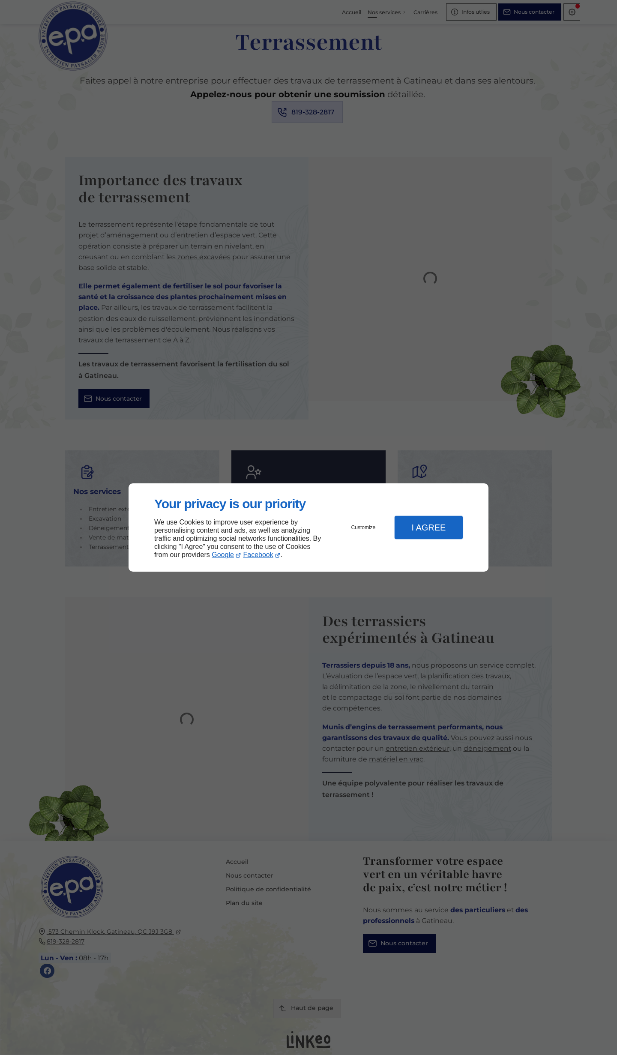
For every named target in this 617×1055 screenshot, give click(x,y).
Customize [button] (363, 527)
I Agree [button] (428, 527)
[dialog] (308, 527)
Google (223, 554)
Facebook (258, 554)
